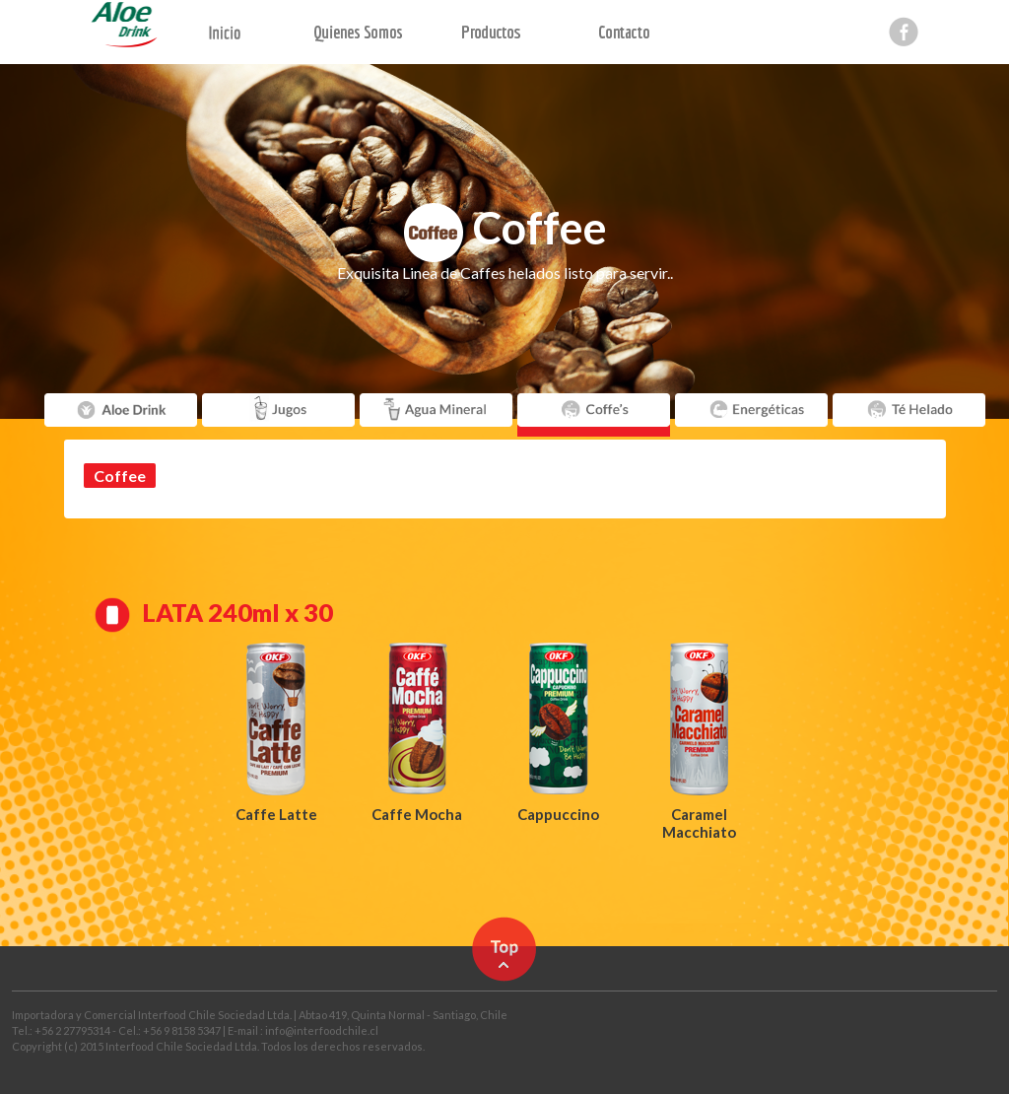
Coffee (120, 475)
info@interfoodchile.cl (321, 1030)
